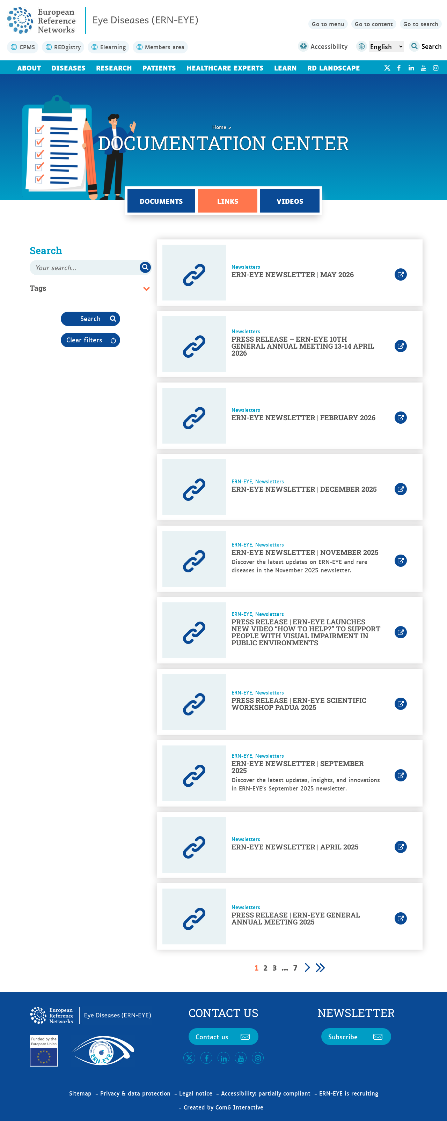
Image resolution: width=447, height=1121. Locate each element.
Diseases (68, 67)
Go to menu (328, 23)
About (29, 67)
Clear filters (84, 339)
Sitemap (80, 1093)
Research (114, 67)
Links (228, 200)
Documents (161, 200)
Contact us (223, 1036)
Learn (285, 67)
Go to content (374, 23)
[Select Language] (386, 46)
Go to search (420, 23)
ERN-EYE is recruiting (348, 1093)
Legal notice (195, 1093)
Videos (290, 200)
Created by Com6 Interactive (223, 1107)
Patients (159, 67)
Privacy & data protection (135, 1093)
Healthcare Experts (225, 67)
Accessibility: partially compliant (265, 1093)
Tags (38, 288)
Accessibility (322, 46)
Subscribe (356, 1036)
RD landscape (333, 67)
